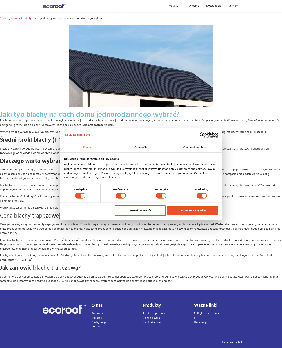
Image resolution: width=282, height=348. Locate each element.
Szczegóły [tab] (140, 146)
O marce (194, 6)
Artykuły (26, 18)
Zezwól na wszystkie (192, 210)
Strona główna (9, 18)
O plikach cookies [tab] (194, 146)
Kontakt (233, 6)
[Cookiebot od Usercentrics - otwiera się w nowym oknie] (202, 135)
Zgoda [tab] (87, 146)
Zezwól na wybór (140, 210)
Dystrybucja (213, 6)
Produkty (174, 6)
